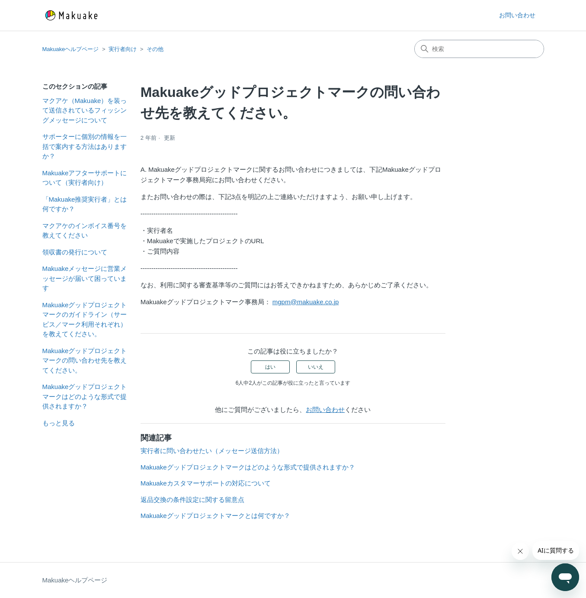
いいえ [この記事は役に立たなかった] (315, 367)
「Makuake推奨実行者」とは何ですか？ (84, 204)
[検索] (479, 49)
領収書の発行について (74, 252)
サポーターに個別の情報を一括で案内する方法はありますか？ (84, 146)
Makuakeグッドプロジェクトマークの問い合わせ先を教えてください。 (84, 360)
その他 (155, 49)
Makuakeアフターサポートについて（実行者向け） (84, 177)
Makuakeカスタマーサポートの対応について (206, 483)
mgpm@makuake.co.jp (305, 301)
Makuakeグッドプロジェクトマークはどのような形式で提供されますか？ (84, 396)
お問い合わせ (517, 15)
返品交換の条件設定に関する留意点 (192, 499)
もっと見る (58, 423)
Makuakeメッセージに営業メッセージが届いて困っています (84, 278)
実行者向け (123, 49)
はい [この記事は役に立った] (270, 367)
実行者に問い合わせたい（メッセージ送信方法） (212, 450)
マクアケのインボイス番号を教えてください (84, 230)
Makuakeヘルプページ (70, 49)
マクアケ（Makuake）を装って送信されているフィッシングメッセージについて (84, 110)
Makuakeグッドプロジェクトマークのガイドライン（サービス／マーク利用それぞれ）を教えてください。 (84, 319)
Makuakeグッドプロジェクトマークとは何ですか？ (215, 515)
